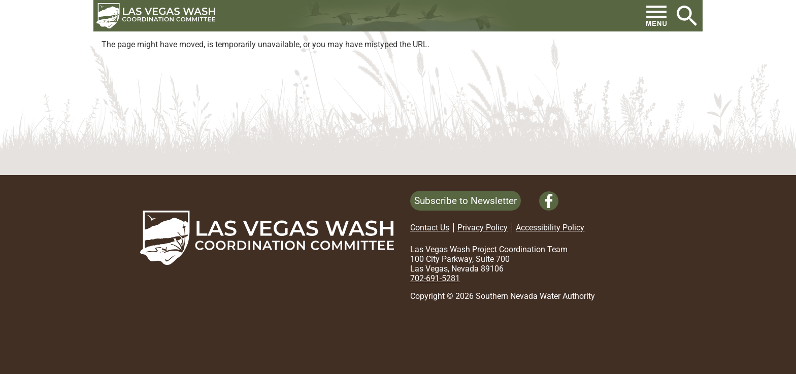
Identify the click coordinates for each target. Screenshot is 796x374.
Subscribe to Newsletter (465, 201)
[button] (159, 15)
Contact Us (429, 227)
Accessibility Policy (550, 227)
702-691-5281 (435, 278)
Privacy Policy (482, 227)
